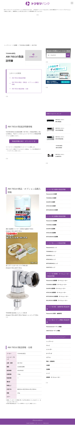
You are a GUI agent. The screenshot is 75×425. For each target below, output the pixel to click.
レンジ (48, 373)
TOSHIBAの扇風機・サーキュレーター (56, 284)
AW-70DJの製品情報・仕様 (20, 88)
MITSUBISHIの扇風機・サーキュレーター (57, 296)
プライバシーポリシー (38, 420)
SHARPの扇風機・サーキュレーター (56, 288)
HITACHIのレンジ (51, 259)
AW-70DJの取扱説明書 (19, 78)
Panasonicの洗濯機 (51, 220)
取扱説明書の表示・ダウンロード (23, 141)
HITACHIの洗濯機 (51, 232)
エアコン (48, 357)
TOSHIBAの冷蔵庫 (51, 198)
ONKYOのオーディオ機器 (53, 330)
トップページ (7, 45)
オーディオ (49, 353)
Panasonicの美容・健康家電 (54, 313)
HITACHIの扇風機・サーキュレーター (56, 292)
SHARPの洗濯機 (50, 228)
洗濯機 (15, 45)
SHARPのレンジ (50, 255)
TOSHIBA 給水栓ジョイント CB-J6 (16, 313)
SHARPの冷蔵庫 (50, 202)
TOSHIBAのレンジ (51, 251)
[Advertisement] (37, 27)
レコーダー (49, 349)
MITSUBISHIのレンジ (52, 263)
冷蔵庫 (48, 365)
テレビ (48, 345)
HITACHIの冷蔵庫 (51, 206)
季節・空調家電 (50, 361)
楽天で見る (18, 231)
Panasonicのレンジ (51, 247)
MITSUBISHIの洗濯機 (52, 236)
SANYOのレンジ (50, 267)
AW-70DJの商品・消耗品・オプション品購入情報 (25, 83)
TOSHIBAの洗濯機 (24, 45)
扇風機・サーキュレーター (53, 377)
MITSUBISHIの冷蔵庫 (52, 210)
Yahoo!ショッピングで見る (30, 315)
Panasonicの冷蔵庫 (51, 194)
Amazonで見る (10, 231)
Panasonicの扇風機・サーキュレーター (56, 280)
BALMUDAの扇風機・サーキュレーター (56, 300)
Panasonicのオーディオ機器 (54, 326)
